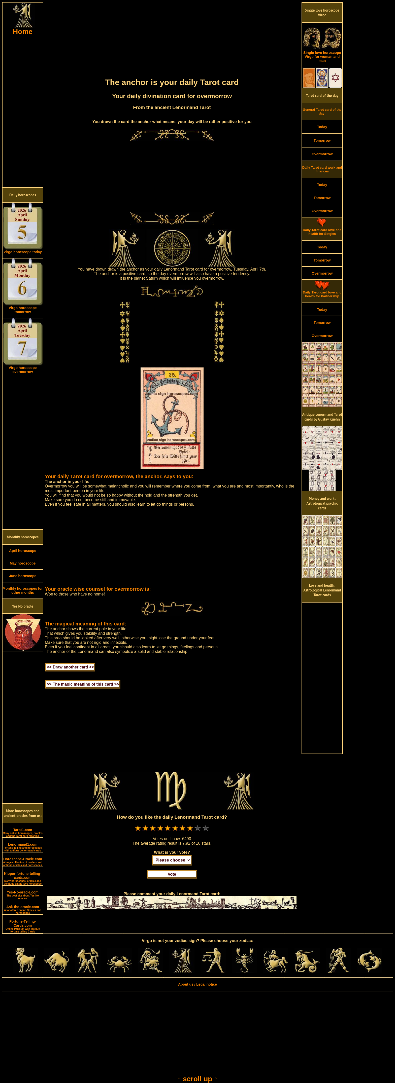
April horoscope (22, 551)
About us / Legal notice (197, 984)
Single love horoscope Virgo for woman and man (322, 55)
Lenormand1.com (23, 847)
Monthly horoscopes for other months (23, 590)
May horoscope (23, 563)
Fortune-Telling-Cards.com (23, 926)
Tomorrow (322, 140)
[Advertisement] (23, 111)
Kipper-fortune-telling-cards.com (23, 878)
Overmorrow (322, 154)
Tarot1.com (23, 832)
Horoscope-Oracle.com (22, 862)
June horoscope (22, 576)
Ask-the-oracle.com (22, 909)
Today (322, 127)
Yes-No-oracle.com (23, 895)
